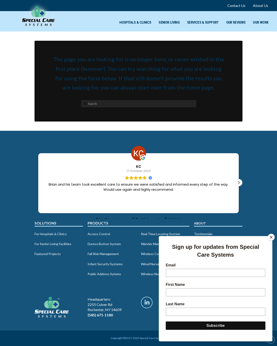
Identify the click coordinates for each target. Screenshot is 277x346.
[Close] (271, 237)
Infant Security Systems (105, 264)
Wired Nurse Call (153, 264)
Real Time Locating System (160, 234)
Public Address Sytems (104, 274)
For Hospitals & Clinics (51, 234)
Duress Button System (104, 244)
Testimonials (203, 234)
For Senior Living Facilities (53, 244)
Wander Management (156, 244)
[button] (238, 182)
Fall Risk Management (103, 254)
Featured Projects (48, 254)
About (200, 223)
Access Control (99, 234)
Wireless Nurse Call (155, 274)
